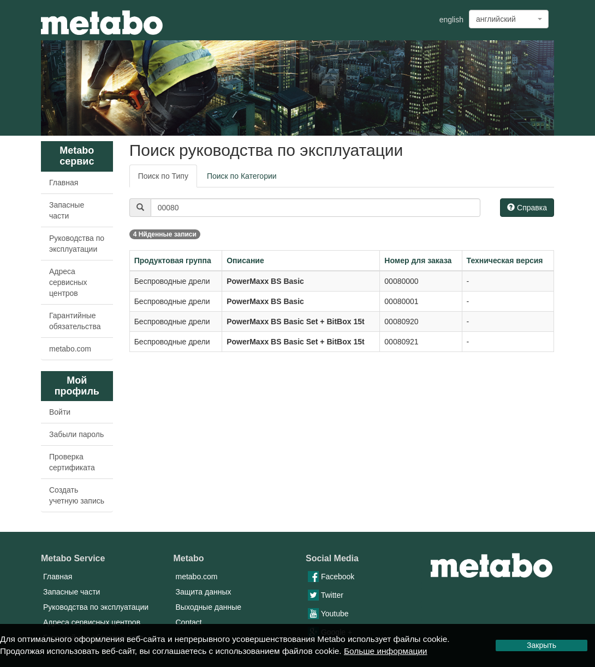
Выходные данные (209, 607)
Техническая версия (505, 260)
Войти (59, 412)
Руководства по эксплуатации (76, 243)
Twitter (325, 595)
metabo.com (70, 348)
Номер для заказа (417, 260)
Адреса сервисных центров (68, 282)
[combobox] (509, 19)
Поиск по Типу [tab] (163, 176)
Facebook (331, 576)
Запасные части (66, 210)
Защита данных (203, 591)
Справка (527, 207)
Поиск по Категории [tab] (242, 176)
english (451, 19)
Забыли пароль (76, 434)
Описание (245, 260)
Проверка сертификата (72, 462)
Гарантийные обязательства (75, 321)
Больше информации (385, 651)
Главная (63, 182)
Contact (189, 622)
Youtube (328, 613)
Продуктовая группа (172, 260)
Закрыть (541, 645)
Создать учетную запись (76, 495)
